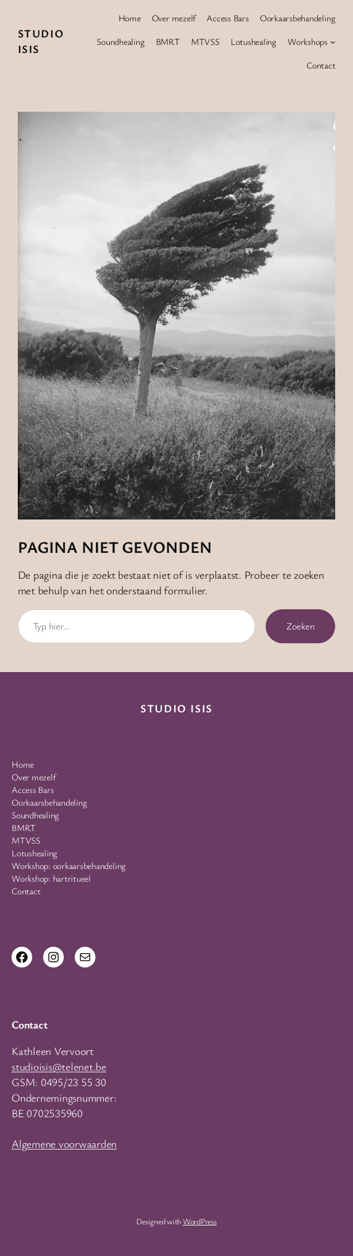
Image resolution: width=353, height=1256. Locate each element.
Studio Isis (176, 708)
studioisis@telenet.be (58, 1066)
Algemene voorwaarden (64, 1143)
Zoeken (300, 626)
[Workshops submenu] (332, 41)
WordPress (200, 1221)
